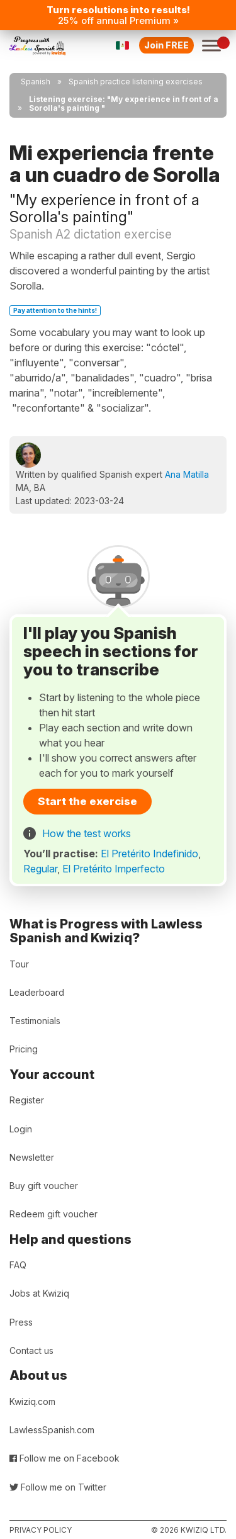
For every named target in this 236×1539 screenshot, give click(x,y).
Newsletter (31, 1157)
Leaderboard (36, 992)
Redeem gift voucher (53, 1214)
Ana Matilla (187, 474)
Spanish (35, 81)
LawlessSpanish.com (51, 1429)
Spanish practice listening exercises (136, 81)
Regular (40, 868)
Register (26, 1100)
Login (20, 1129)
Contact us (31, 1350)
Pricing (23, 1049)
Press (21, 1322)
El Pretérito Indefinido (149, 853)
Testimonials (34, 1020)
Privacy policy (40, 1530)
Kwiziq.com (32, 1401)
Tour (19, 964)
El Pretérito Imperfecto (113, 868)
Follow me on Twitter (57, 1487)
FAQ (17, 1265)
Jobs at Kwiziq (39, 1293)
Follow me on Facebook (64, 1458)
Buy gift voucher (43, 1185)
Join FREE (166, 45)
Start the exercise (87, 801)
